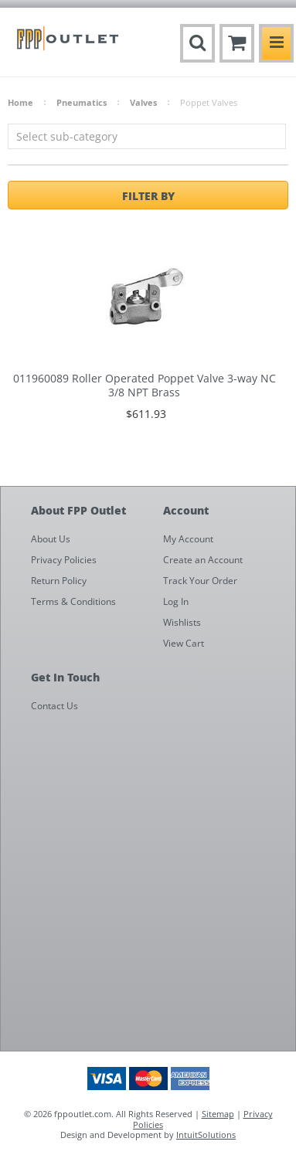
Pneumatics (81, 102)
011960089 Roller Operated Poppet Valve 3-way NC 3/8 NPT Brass (144, 385)
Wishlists (182, 622)
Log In (176, 601)
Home (20, 102)
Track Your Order (200, 580)
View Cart (183, 643)
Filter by (148, 195)
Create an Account (203, 559)
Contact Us (54, 705)
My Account (188, 538)
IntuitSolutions (206, 1134)
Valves (143, 102)
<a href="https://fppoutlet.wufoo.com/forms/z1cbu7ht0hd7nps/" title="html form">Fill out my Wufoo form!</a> (156, 884)
